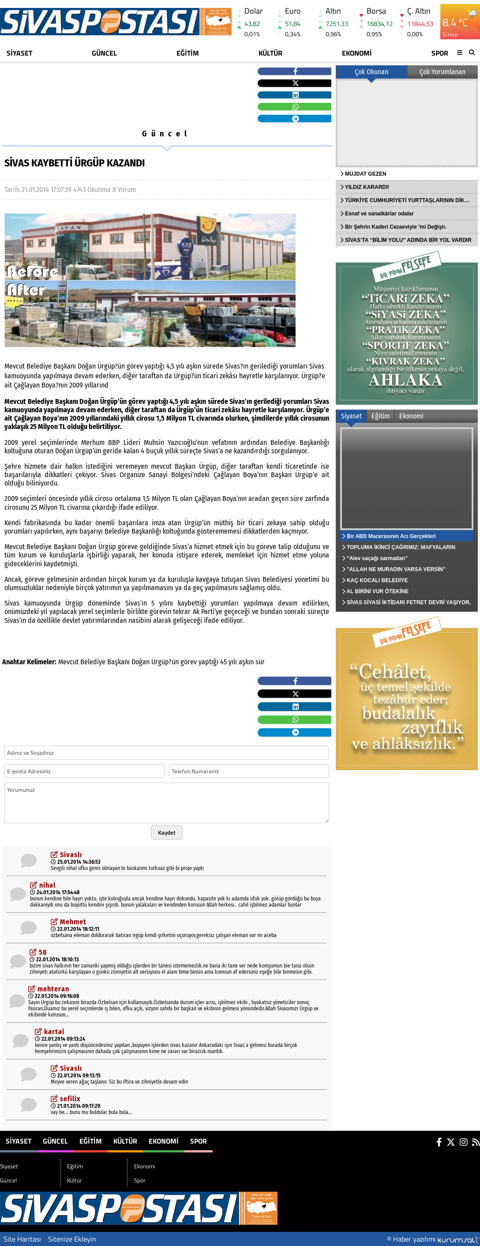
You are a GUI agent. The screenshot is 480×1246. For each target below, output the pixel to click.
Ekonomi (357, 53)
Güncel (104, 53)
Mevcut (68, 662)
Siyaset (19, 53)
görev (188, 662)
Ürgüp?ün (165, 662)
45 (223, 662)
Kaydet (167, 832)
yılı (233, 662)
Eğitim (187, 53)
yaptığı (208, 662)
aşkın (246, 662)
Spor (439, 53)
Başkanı (118, 662)
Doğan (140, 662)
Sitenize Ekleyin (72, 1239)
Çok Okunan (371, 72)
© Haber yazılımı (433, 1239)
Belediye (92, 662)
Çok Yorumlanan (442, 72)
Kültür (270, 53)
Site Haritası (22, 1239)
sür (260, 662)
